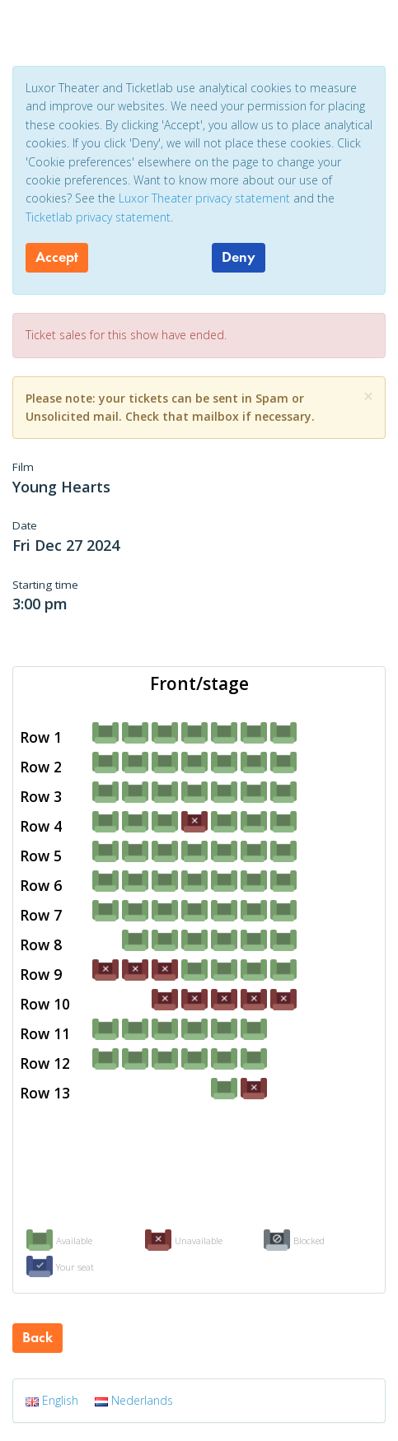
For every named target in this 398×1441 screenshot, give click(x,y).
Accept (56, 257)
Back (37, 1337)
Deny (238, 257)
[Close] (368, 396)
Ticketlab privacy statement (98, 217)
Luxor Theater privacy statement (204, 198)
